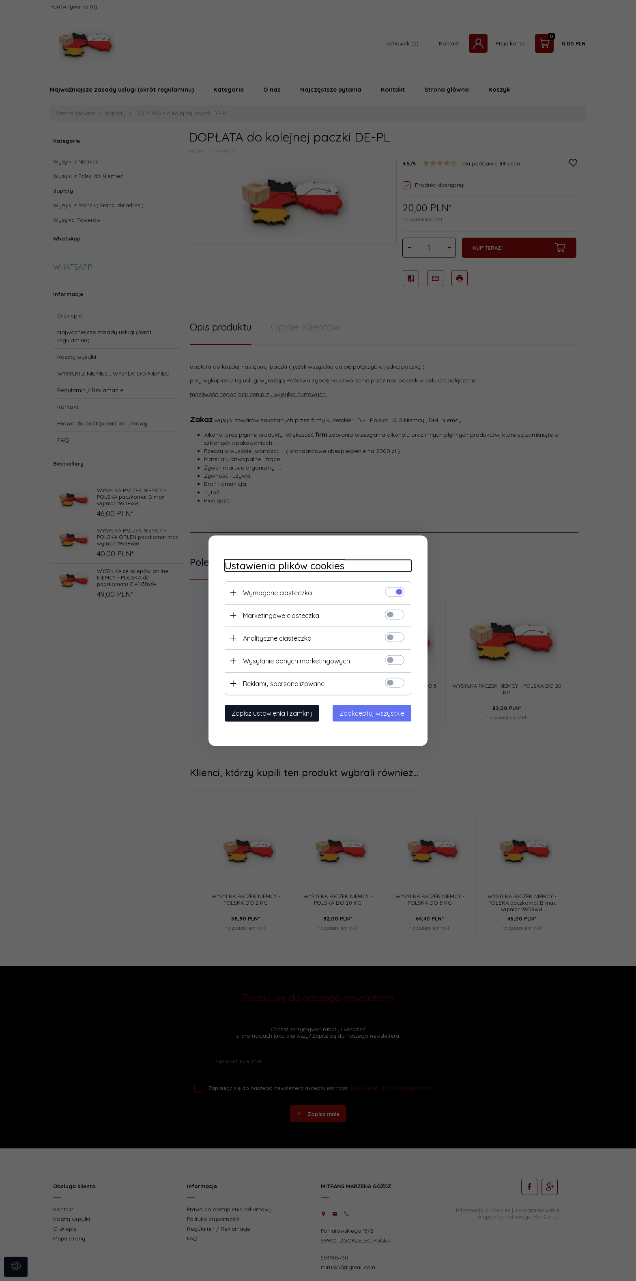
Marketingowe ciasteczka (281, 615)
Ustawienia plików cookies (284, 565)
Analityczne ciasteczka (277, 638)
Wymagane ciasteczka (277, 592)
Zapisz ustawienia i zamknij (272, 713)
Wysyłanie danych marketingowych (296, 661)
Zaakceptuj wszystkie (371, 713)
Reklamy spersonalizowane (283, 683)
